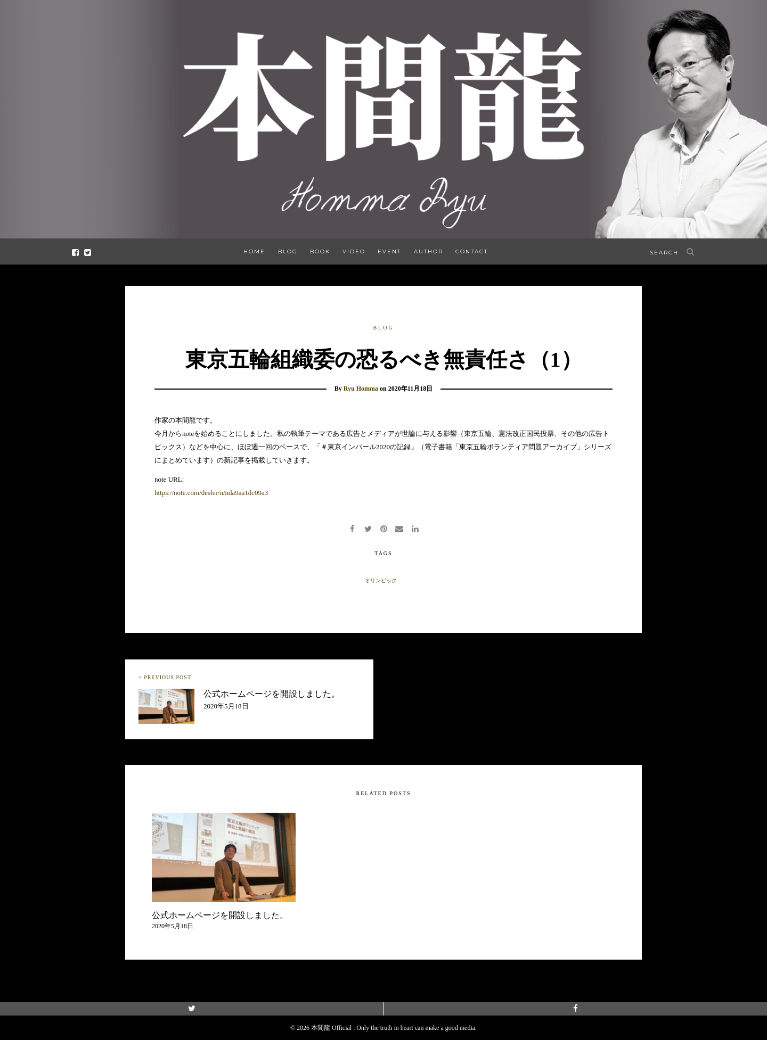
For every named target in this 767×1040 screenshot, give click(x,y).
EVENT (389, 251)
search (664, 252)
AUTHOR (428, 251)
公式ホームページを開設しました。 (271, 693)
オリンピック (381, 580)
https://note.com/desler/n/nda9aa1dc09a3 (211, 493)
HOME (254, 251)
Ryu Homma (361, 388)
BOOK (320, 251)
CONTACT (471, 251)
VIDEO (353, 251)
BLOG (288, 251)
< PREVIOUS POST (164, 677)
